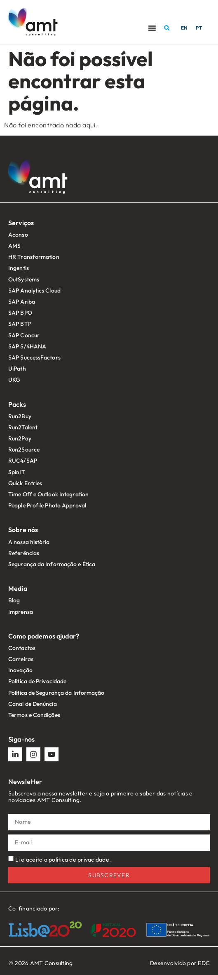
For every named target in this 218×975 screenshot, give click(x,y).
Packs (17, 404)
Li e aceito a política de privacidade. (63, 859)
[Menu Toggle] (152, 28)
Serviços (21, 223)
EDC (204, 963)
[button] (166, 28)
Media (17, 588)
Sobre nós (23, 530)
